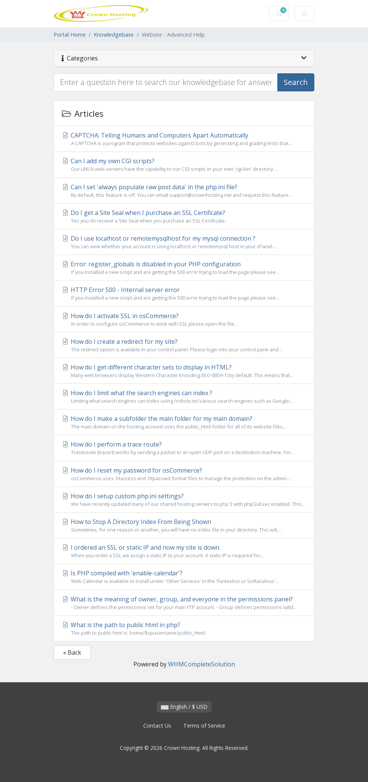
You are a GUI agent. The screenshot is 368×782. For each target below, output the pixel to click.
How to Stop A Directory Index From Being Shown (184, 525)
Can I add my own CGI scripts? (184, 165)
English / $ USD (184, 706)
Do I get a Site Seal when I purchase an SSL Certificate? (184, 216)
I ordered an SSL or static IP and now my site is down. (184, 551)
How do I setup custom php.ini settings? (184, 500)
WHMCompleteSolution (201, 664)
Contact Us (157, 725)
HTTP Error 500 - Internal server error (184, 293)
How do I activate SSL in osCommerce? (184, 320)
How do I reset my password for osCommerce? (184, 474)
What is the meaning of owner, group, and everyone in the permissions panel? (184, 603)
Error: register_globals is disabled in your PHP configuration (184, 268)
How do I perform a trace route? (184, 448)
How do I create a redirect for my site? (184, 345)
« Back (72, 652)
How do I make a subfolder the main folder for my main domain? (184, 422)
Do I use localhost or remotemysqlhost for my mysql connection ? (184, 242)
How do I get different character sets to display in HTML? (184, 371)
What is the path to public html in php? (184, 629)
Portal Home (70, 34)
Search (296, 82)
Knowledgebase (114, 34)
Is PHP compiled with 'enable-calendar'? (184, 577)
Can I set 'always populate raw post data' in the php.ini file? (184, 191)
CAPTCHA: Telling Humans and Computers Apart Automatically (184, 139)
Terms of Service (204, 725)
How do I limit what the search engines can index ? (184, 397)
